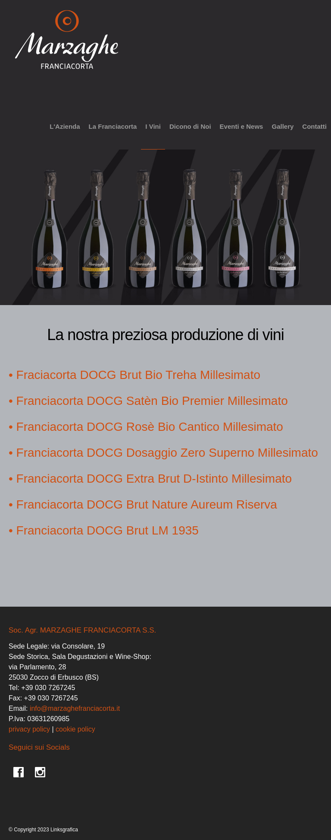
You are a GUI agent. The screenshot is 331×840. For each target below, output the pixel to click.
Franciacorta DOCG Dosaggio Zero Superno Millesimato (167, 452)
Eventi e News (241, 126)
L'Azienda (65, 126)
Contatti (314, 126)
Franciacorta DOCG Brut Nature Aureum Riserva (146, 504)
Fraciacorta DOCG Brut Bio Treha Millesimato (138, 375)
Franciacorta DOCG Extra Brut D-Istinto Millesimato (154, 478)
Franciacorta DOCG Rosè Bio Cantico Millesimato (149, 426)
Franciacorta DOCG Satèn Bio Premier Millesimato (152, 400)
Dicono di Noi (190, 126)
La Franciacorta (113, 126)
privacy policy (29, 729)
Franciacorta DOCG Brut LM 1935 (107, 530)
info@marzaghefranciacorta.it (75, 708)
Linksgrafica (64, 830)
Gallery (283, 126)
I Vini (153, 126)
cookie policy (75, 729)
